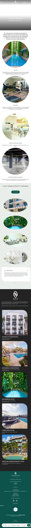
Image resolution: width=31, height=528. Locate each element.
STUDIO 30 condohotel (10, 337)
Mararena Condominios (10, 368)
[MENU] (1, 2)
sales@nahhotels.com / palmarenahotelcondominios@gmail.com (15, 491)
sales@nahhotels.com (15, 495)
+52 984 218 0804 (15, 490)
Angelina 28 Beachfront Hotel (13, 461)
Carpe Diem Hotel (8, 430)
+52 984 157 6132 (15, 494)
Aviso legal (15, 520)
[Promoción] (24, 525)
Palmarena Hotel (8, 399)
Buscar (29, 525)
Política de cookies (15, 521)
